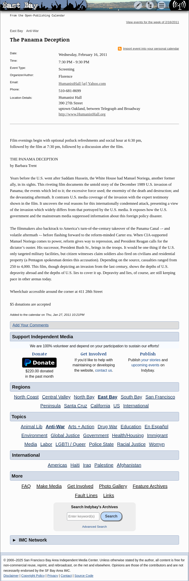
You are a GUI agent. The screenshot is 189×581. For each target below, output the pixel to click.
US (116, 405)
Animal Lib (31, 426)
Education (131, 426)
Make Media (49, 486)
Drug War (107, 426)
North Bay (84, 396)
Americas (57, 465)
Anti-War (32, 31)
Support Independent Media (42, 336)
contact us (103, 370)
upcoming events (145, 365)
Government (96, 435)
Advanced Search (94, 526)
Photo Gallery (113, 486)
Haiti (75, 465)
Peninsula (50, 405)
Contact (66, 576)
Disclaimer (11, 576)
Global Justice (65, 435)
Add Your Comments (31, 325)
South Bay (131, 396)
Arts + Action (81, 426)
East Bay (16, 31)
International (136, 405)
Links (108, 495)
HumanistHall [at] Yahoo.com (82, 83)
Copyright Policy (33, 576)
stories (151, 360)
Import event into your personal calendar (148, 49)
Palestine (103, 465)
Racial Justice (131, 444)
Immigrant (157, 435)
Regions (21, 386)
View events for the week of (152, 22)
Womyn (156, 444)
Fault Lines (86, 495)
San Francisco (160, 396)
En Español (156, 426)
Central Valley (56, 396)
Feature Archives (150, 486)
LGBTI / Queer (71, 444)
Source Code (83, 576)
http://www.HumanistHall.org (82, 114)
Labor (46, 444)
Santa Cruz (75, 405)
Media (30, 444)
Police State (101, 444)
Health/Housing (128, 435)
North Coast (26, 396)
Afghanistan (129, 465)
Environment (34, 435)
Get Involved (80, 486)
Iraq (87, 465)
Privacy (52, 576)
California (100, 405)
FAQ (26, 486)
